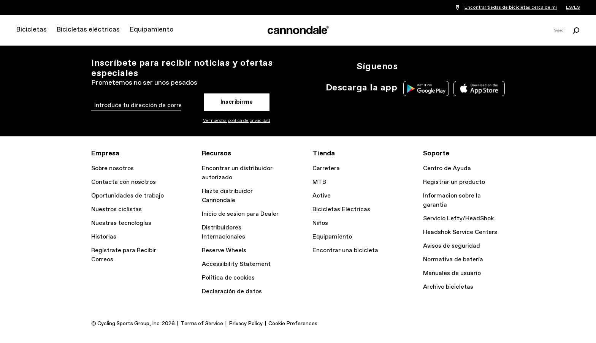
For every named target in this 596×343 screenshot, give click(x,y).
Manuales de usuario (452, 273)
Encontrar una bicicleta (345, 250)
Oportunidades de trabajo (127, 196)
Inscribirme (236, 102)
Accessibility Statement (236, 264)
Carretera (326, 168)
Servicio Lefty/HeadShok (458, 219)
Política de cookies (228, 278)
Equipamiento (151, 29)
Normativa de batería (453, 260)
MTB (319, 182)
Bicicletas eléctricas (88, 29)
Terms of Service (202, 323)
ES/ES (573, 8)
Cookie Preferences (292, 323)
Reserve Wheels (224, 250)
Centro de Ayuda (447, 168)
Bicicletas (31, 29)
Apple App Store (479, 88)
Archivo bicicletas (448, 287)
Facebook (441, 66)
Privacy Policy (246, 323)
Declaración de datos (232, 292)
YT (458, 66)
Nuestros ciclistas (116, 209)
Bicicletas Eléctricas (341, 209)
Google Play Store (426, 88)
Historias (103, 237)
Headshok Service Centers (460, 232)
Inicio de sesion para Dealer (240, 214)
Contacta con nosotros (123, 182)
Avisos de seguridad (451, 246)
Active (321, 196)
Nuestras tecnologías (121, 223)
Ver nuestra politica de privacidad (236, 121)
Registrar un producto (454, 182)
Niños (320, 223)
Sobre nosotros (112, 168)
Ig (408, 66)
